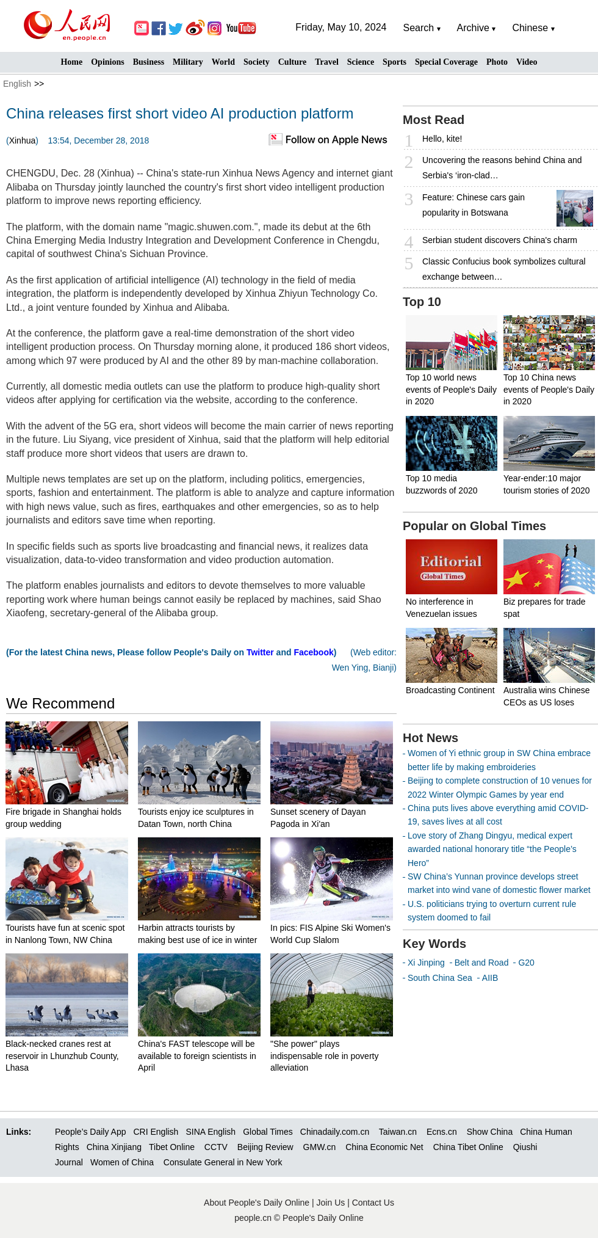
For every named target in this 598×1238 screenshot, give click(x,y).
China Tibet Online (468, 1147)
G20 (526, 962)
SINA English (211, 1132)
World (223, 62)
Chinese (530, 28)
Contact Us (373, 1202)
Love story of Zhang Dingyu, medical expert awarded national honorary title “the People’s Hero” (492, 849)
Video (526, 62)
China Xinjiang (114, 1147)
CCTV (216, 1147)
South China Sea (440, 978)
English (17, 84)
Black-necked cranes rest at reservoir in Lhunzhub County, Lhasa (62, 1055)
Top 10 (422, 301)
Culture (292, 62)
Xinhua (22, 140)
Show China (490, 1132)
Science (360, 62)
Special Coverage (446, 62)
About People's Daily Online (256, 1202)
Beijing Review (265, 1147)
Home (71, 62)
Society (256, 62)
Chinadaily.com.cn (334, 1132)
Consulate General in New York (223, 1162)
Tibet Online (172, 1147)
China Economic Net (384, 1147)
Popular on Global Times (474, 526)
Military (188, 62)
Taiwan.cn (398, 1132)
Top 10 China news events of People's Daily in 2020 (548, 389)
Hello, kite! (442, 139)
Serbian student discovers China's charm (499, 240)
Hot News (430, 738)
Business (148, 62)
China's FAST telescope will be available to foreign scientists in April (197, 1055)
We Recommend (60, 703)
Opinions (107, 62)
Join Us (332, 1202)
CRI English (155, 1132)
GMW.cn (321, 1147)
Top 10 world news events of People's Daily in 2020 (451, 389)
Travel (327, 62)
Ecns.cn (442, 1132)
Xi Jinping (426, 962)
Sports (394, 62)
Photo (497, 62)
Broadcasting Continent (450, 690)
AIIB (490, 978)
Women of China (122, 1162)
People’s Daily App (90, 1132)
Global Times (268, 1132)
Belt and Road (482, 962)
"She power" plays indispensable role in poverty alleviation (324, 1055)
